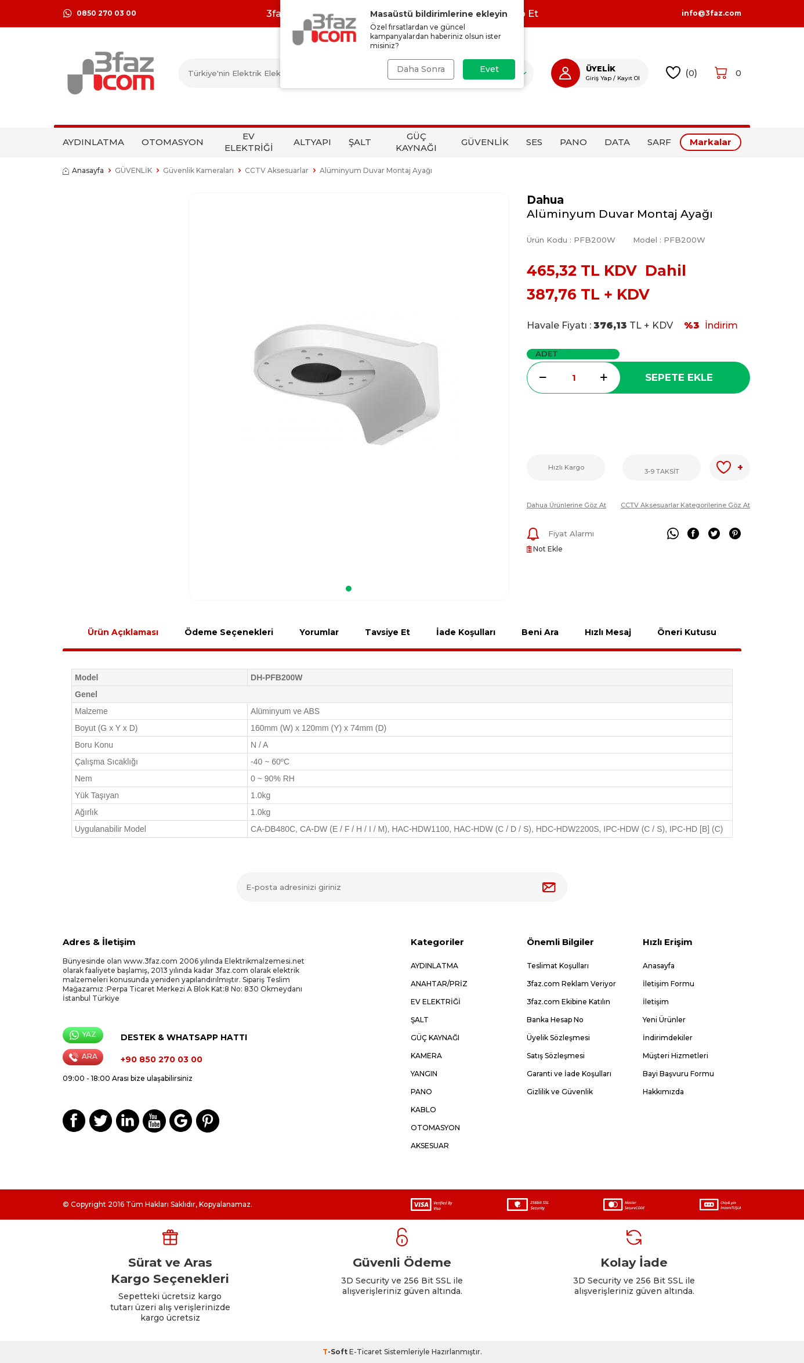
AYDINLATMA (93, 141)
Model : (669, 239)
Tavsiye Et (387, 632)
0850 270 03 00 (99, 13)
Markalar (710, 141)
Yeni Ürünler (664, 1019)
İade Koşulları (465, 632)
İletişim (656, 1001)
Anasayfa (83, 170)
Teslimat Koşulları (558, 965)
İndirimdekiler (668, 1037)
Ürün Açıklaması (123, 632)
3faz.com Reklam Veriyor (571, 983)
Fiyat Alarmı (560, 534)
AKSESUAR (430, 1145)
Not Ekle (545, 549)
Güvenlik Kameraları (198, 170)
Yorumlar (319, 632)
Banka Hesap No (555, 1019)
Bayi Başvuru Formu (678, 1073)
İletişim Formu (668, 983)
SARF (659, 141)
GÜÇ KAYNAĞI (416, 142)
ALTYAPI (312, 141)
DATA (617, 141)
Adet (546, 353)
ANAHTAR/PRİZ (439, 983)
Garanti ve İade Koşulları (569, 1073)
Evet (489, 69)
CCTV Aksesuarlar (277, 170)
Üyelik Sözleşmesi (558, 1037)
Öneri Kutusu (686, 632)
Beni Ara (540, 632)
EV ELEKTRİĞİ (248, 142)
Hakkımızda (663, 1091)
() (682, 73)
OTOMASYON (173, 141)
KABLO (423, 1109)
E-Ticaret (365, 1351)
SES (534, 141)
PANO (573, 141)
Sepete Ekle (679, 377)
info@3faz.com (711, 13)
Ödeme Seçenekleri (228, 632)
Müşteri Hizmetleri (675, 1055)
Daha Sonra (421, 69)
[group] (349, 385)
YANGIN (424, 1073)
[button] (349, 589)
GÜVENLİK (485, 141)
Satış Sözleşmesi (556, 1055)
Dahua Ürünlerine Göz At (566, 505)
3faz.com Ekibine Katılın (568, 1001)
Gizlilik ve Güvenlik (560, 1091)
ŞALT (360, 141)
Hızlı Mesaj (608, 632)
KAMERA (426, 1055)
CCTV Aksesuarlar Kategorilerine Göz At (685, 505)
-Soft (336, 1351)
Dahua (545, 200)
